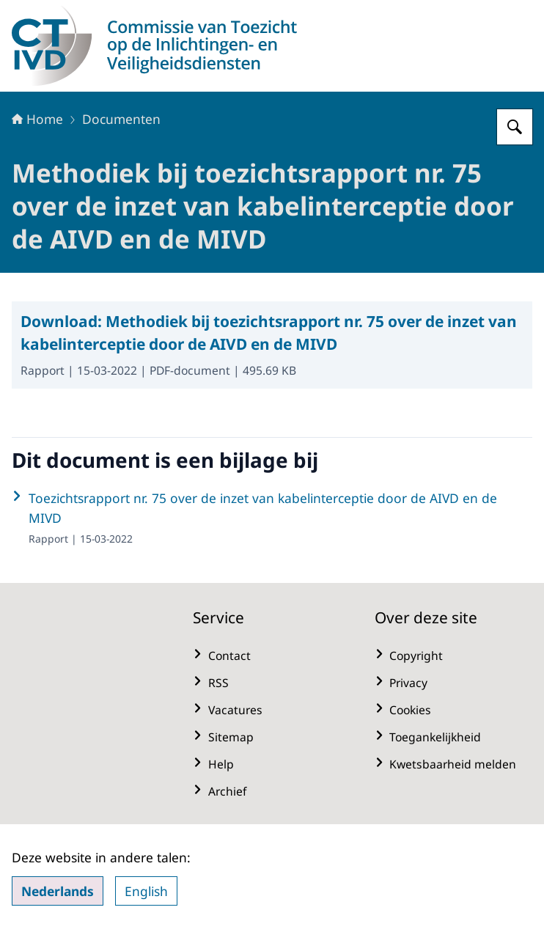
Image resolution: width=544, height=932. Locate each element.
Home (37, 119)
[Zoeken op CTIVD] (514, 126)
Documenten (121, 119)
